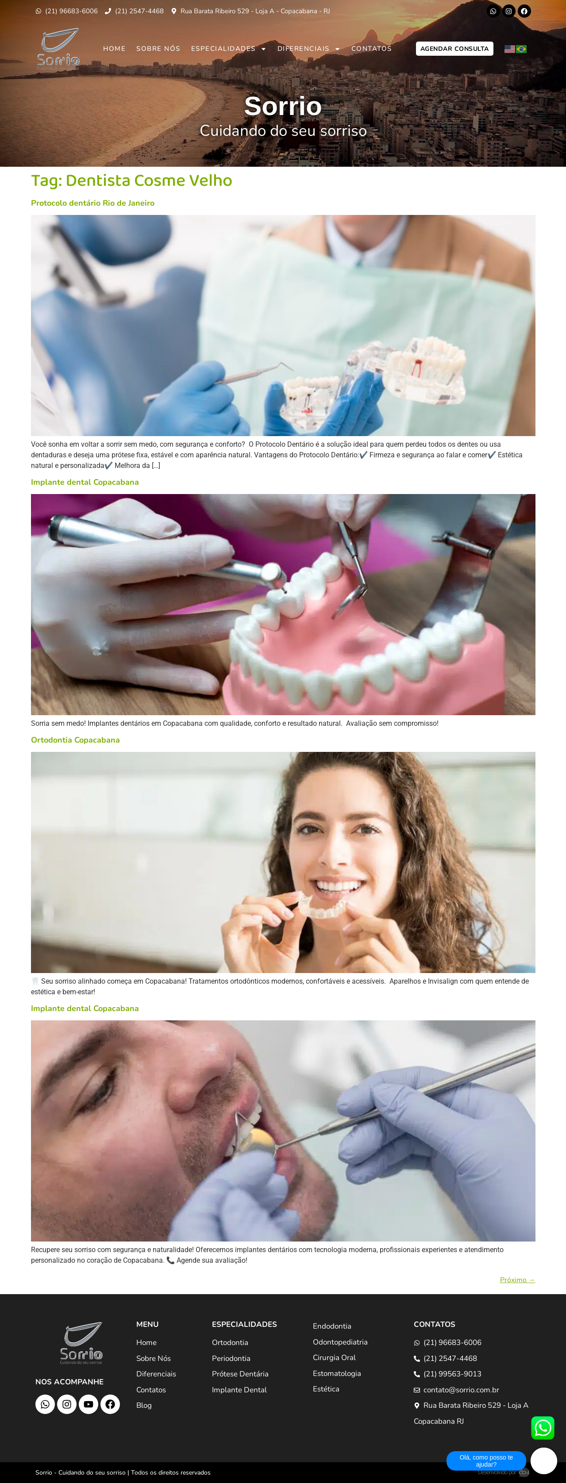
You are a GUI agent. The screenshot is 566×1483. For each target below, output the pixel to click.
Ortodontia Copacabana (75, 740)
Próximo (517, 1280)
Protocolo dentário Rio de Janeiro (92, 203)
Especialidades (229, 49)
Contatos (371, 48)
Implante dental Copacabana (85, 482)
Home (114, 48)
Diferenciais (309, 49)
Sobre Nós (158, 48)
